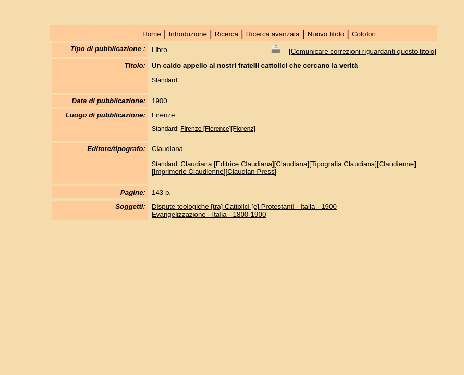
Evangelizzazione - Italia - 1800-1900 (209, 214)
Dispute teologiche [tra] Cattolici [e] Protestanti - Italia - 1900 (244, 206)
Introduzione (188, 34)
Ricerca (226, 34)
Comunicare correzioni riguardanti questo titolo (363, 51)
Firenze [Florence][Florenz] (217, 128)
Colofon (364, 34)
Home (151, 34)
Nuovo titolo (326, 34)
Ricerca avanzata (273, 34)
